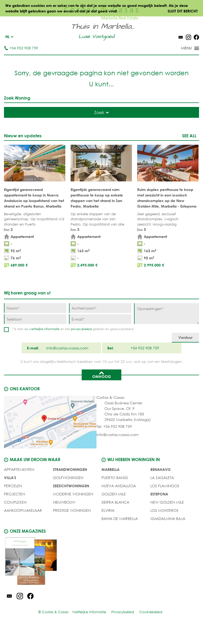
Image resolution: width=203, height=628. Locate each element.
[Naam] (35, 308)
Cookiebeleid (150, 612)
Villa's (10, 477)
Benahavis (160, 469)
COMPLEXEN (15, 502)
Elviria (108, 510)
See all (189, 135)
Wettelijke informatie (89, 612)
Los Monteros (164, 510)
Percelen (13, 485)
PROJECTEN (14, 493)
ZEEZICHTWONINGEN (71, 486)
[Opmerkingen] (166, 313)
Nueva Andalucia (119, 485)
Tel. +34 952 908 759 (114, 426)
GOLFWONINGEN (68, 477)
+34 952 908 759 (21, 47)
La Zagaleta (162, 477)
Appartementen (19, 469)
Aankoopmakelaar (23, 510)
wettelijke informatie (44, 329)
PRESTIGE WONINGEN (72, 510)
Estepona (159, 494)
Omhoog (101, 374)
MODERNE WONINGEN (73, 493)
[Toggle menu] (183, 48)
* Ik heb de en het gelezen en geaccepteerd (72, 329)
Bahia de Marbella (120, 518)
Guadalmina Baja (167, 518)
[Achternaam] (100, 308)
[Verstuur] (185, 338)
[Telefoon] (35, 319)
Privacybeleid (122, 612)
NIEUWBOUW (64, 502)
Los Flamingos (164, 485)
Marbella (110, 469)
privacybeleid (81, 329)
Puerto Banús (115, 477)
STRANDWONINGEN (70, 469)
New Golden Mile (167, 502)
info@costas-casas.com (117, 434)
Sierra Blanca (115, 502)
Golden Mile (114, 493)
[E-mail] (100, 319)
